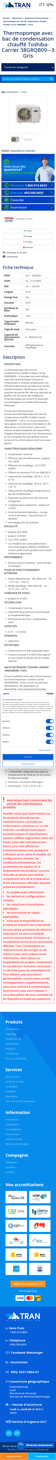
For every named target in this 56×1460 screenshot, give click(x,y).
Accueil (6, 18)
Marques (10, 1048)
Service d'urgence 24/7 (26, 1422)
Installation (11, 1086)
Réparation (17, 18)
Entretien (10, 1091)
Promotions (12, 1119)
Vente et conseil (14, 1081)
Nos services (12, 1076)
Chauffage (11, 1034)
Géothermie (12, 1043)
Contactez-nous (25, 1449)
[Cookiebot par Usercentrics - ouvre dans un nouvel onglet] (42, 694)
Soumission (16, 1362)
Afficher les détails (44, 750)
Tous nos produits (15, 1058)
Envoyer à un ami (17, 252)
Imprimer (12, 256)
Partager (28, 236)
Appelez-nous (14, 1456)
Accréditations (13, 1129)
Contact (9, 1172)
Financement (12, 1134)
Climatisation (12, 1029)
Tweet (28, 231)
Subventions (12, 1124)
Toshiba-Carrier (24, 218)
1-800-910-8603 (18, 1332)
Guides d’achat (13, 1139)
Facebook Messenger (24, 1352)
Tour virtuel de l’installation (20, 1101)
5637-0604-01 (22, 1372)
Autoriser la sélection (27, 764)
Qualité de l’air (13, 1038)
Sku (3, 92)
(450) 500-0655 (18, 1344)
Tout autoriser (28, 757)
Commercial (12, 1053)
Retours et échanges (17, 1144)
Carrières (10, 1167)
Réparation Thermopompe (36, 18)
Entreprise (11, 1162)
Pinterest (28, 247)
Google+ (28, 242)
